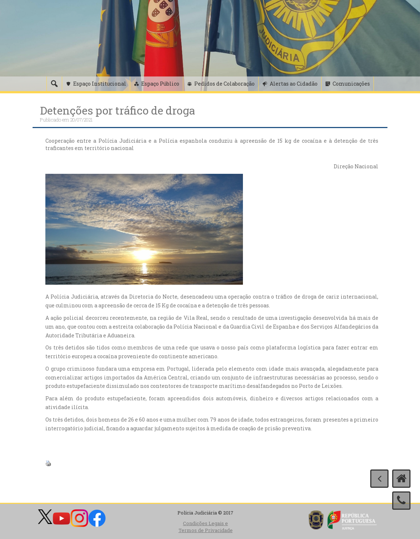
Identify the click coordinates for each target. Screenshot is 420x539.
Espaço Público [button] (160, 83)
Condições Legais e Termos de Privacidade (206, 527)
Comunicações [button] (351, 83)
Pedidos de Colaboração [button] (224, 83)
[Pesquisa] (54, 83)
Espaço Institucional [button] (99, 83)
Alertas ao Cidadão (294, 83)
